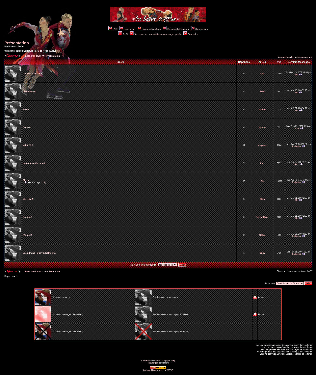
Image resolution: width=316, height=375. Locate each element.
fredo (262, 91)
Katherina (296, 146)
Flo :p (26, 180)
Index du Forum (32, 56)
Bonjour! (27, 217)
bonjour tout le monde (34, 163)
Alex (296, 110)
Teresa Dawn (262, 217)
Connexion (190, 34)
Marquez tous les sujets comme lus (295, 57)
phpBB (152, 360)
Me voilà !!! (28, 199)
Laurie (262, 127)
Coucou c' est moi (32, 73)
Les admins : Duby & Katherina (39, 253)
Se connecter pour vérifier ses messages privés (155, 34)
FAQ (112, 29)
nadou (262, 109)
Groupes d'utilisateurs (176, 29)
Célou (262, 235)
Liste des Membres (149, 29)
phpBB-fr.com (163, 363)
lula (262, 73)
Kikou (26, 109)
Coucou (27, 127)
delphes (262, 145)
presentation (29, 91)
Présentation (16, 43)
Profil (123, 34)
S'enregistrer (199, 29)
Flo (296, 75)
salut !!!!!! (28, 145)
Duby (262, 253)
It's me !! (27, 235)
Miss (262, 199)
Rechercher (127, 29)
